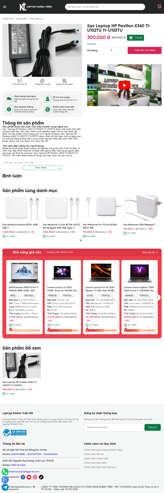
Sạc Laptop (36, 19)
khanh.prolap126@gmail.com (24, 472)
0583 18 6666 (18, 465)
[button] (80, 240)
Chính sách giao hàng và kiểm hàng (103, 450)
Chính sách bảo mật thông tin (100, 467)
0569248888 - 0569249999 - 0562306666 (34, 454)
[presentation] (158, 297)
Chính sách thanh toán (96, 458)
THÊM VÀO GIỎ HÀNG (144, 50)
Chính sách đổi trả (93, 454)
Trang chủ (7, 19)
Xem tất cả (148, 252)
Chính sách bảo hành (95, 463)
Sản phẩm (21, 19)
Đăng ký (152, 427)
